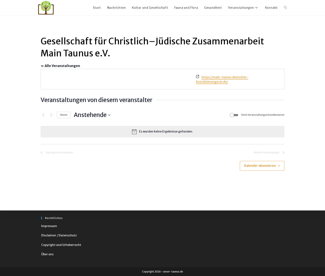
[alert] (162, 131)
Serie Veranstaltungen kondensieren (262, 114)
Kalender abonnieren (260, 166)
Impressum (49, 226)
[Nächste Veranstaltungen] (51, 115)
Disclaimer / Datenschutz (59, 235)
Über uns (47, 254)
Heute (63, 114)
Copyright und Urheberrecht (61, 245)
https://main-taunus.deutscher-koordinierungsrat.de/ (222, 79)
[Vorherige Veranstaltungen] (43, 115)
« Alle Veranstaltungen (60, 66)
